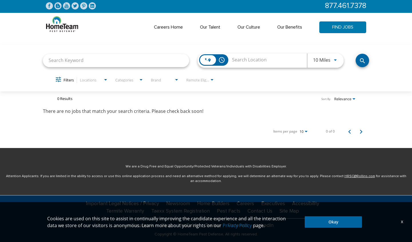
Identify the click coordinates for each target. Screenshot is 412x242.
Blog (166, 225)
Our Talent (210, 27)
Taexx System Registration (179, 211)
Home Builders (213, 204)
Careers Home (168, 27)
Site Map (291, 211)
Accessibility (307, 204)
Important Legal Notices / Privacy (121, 204)
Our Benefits (289, 27)
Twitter (212, 225)
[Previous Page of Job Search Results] (349, 131)
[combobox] (116, 60)
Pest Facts (229, 211)
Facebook (142, 225)
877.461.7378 (345, 6)
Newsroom (178, 204)
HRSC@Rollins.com (359, 176)
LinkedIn (264, 225)
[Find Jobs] (362, 60)
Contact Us (261, 211)
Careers (246, 204)
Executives (274, 204)
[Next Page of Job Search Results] (361, 131)
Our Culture (248, 27)
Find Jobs (342, 27)
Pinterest (237, 225)
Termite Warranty (123, 211)
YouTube (187, 225)
